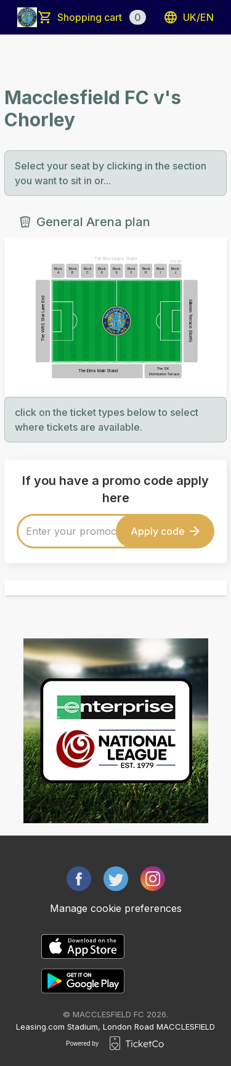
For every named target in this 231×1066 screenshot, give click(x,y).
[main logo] (27, 17)
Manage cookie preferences (116, 908)
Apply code (165, 531)
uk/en (188, 17)
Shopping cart (101, 17)
